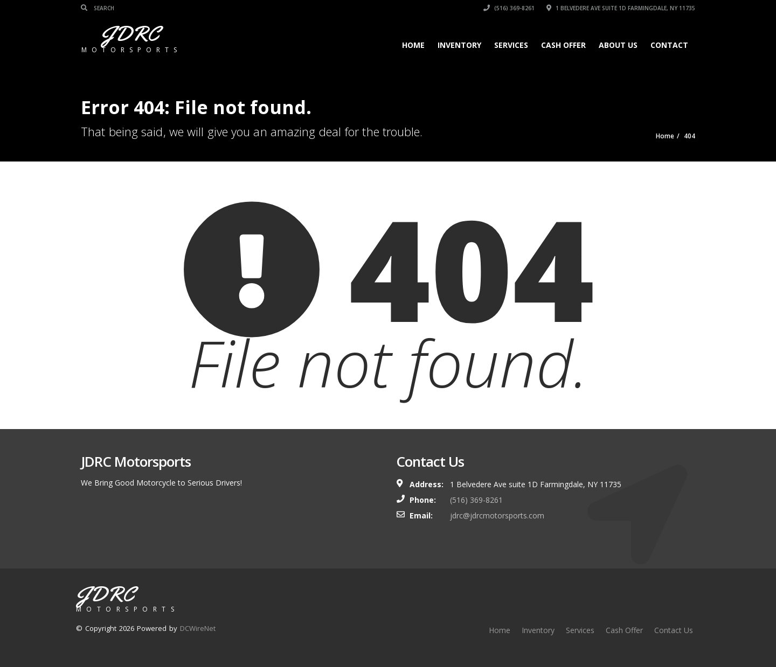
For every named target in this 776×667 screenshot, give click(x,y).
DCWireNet (198, 628)
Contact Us (673, 630)
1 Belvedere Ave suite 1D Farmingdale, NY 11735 (620, 8)
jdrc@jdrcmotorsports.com (497, 515)
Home (413, 45)
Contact (669, 45)
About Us (618, 45)
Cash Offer (563, 45)
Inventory (459, 45)
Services (511, 45)
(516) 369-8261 (509, 8)
